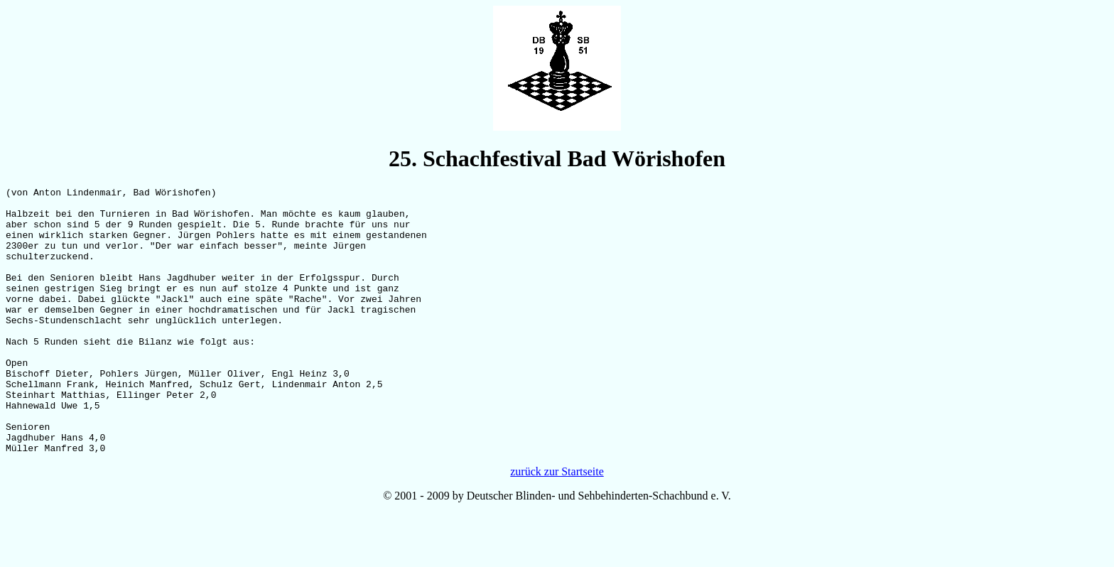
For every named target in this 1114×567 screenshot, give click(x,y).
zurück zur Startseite (557, 525)
